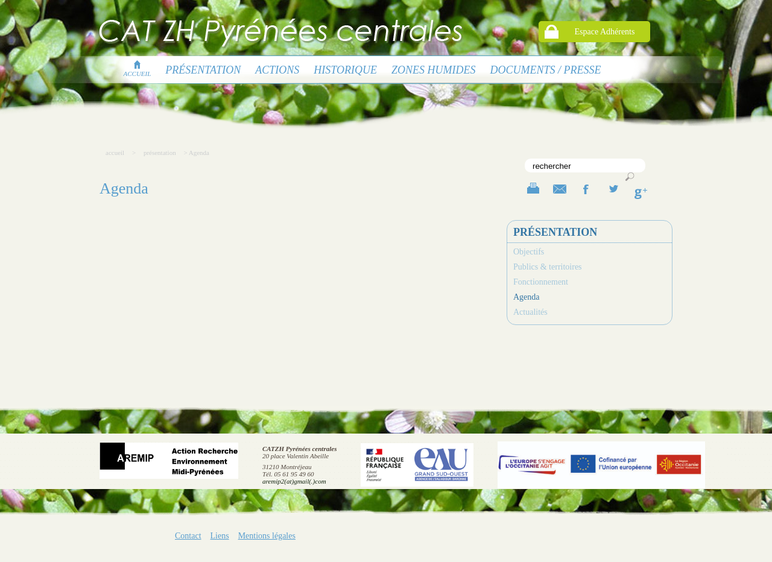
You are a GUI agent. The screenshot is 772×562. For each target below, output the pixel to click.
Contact (188, 535)
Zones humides (433, 70)
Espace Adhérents (605, 31)
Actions (277, 70)
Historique (345, 70)
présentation (203, 70)
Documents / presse (545, 70)
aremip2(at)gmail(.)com (294, 481)
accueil (137, 70)
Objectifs (528, 251)
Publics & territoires (547, 266)
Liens (219, 535)
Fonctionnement (540, 281)
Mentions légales (267, 535)
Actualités (530, 312)
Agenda (526, 297)
